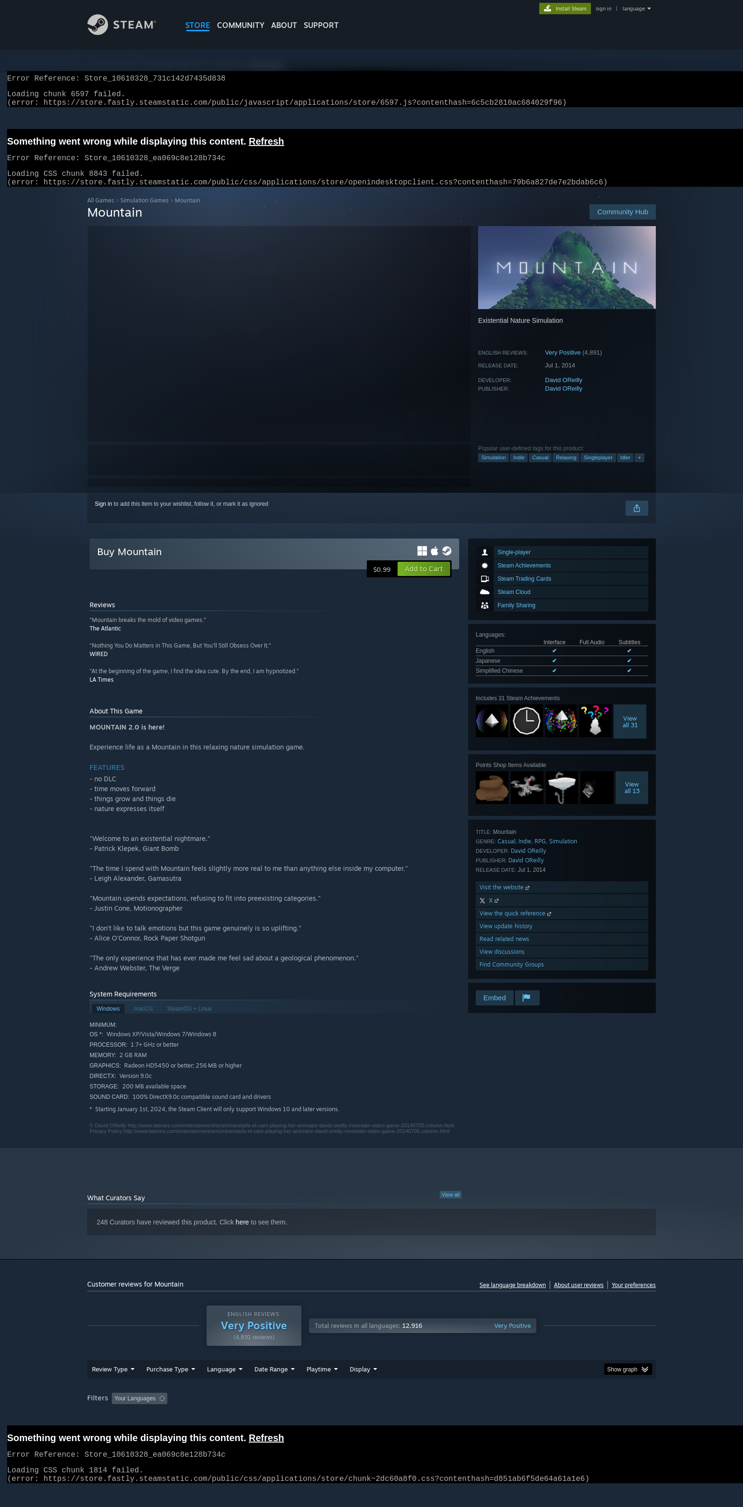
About (284, 25)
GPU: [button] (532, 1416)
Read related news (504, 950)
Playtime (319, 1387)
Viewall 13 (632, 799)
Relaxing (566, 469)
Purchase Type (167, 1387)
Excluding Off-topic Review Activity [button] (230, 1416)
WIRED (99, 665)
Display (360, 1387)
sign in (603, 8)
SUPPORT (321, 25)
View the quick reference (516, 924)
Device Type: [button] (573, 1416)
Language (221, 1387)
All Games (100, 211)
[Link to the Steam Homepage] (129, 32)
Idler (625, 469)
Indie (519, 469)
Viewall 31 (630, 733)
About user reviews (579, 1296)
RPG (540, 852)
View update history (506, 937)
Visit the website (505, 898)
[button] (424, 580)
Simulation (493, 469)
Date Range (271, 1387)
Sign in (103, 515)
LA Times (102, 690)
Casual (540, 469)
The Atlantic (105, 639)
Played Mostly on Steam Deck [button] (372, 1416)
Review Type (109, 1387)
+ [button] (639, 469)
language (634, 8)
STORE (197, 25)
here (242, 1233)
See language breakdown (513, 1296)
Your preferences (634, 1296)
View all (451, 1206)
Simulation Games (144, 211)
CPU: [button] (500, 1416)
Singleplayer (598, 469)
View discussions (502, 963)
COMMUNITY (240, 25)
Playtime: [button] (304, 1416)
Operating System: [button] (451, 1416)
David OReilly (563, 391)
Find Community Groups (512, 975)
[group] (371, 1417)
